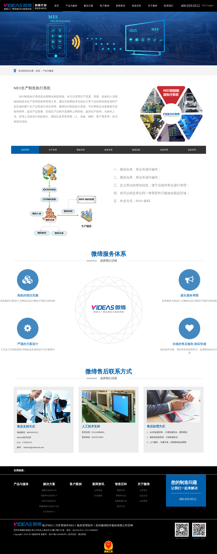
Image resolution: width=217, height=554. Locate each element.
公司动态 (98, 490)
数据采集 (136, 150)
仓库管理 (25, 150)
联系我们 (168, 6)
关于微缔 (152, 6)
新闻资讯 (120, 6)
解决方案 (88, 6)
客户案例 (104, 6)
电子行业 (121, 506)
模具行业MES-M (49, 490)
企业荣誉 (144, 501)
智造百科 (136, 6)
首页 (56, 6)
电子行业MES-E (49, 501)
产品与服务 (71, 6)
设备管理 (192, 150)
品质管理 (164, 150)
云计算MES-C (49, 511)
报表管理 (108, 150)
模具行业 (121, 490)
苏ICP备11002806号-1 (58, 534)
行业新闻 (98, 495)
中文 (204, 5)
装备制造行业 (121, 501)
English (210, 5)
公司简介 (144, 490)
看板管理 (81, 150)
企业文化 (144, 495)
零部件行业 (121, 495)
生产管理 (53, 150)
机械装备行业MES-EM (49, 506)
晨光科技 (82, 534)
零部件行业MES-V (49, 495)
